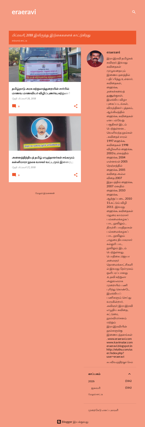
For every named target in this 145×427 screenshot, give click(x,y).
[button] (75, 106)
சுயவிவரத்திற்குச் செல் (120, 362)
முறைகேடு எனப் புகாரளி (103, 410)
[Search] (134, 11)
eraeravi (24, 11)
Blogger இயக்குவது (72, 421)
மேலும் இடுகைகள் (45, 193)
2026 (91, 381)
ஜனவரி (95, 388)
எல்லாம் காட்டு (19, 40)
